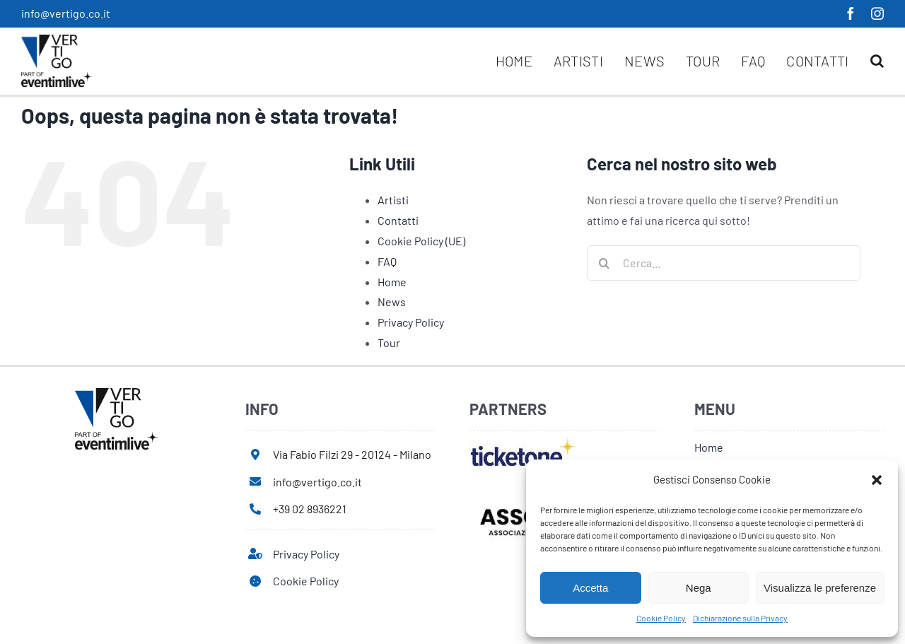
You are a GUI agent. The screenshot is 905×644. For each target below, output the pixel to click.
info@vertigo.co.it (65, 13)
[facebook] (850, 13)
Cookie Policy (661, 618)
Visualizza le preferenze (820, 588)
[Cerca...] (723, 263)
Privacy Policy (411, 322)
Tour (389, 342)
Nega (698, 588)
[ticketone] (522, 443)
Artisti (393, 199)
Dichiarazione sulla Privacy (740, 618)
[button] (877, 480)
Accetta (590, 588)
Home (392, 281)
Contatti (398, 220)
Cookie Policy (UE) (421, 240)
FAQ (387, 261)
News (392, 301)
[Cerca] (604, 263)
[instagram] (877, 13)
